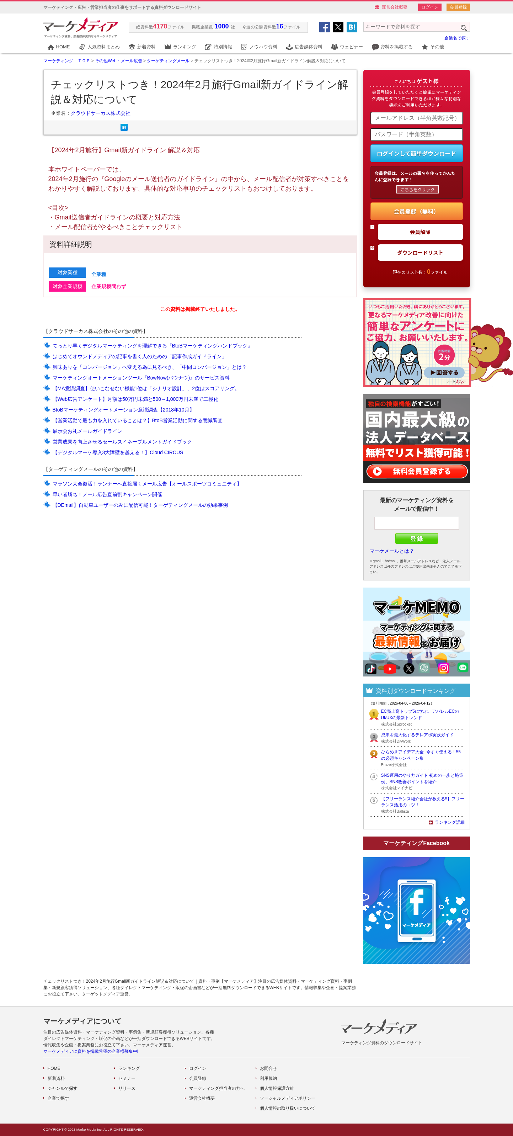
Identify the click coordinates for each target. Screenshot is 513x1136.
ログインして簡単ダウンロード (416, 153)
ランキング (184, 46)
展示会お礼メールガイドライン (87, 431)
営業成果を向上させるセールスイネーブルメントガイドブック (122, 442)
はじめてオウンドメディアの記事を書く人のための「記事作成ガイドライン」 (140, 356)
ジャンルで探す (63, 1088)
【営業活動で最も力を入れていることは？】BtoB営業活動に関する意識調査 (138, 420)
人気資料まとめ (103, 46)
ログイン (429, 7)
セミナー (126, 1078)
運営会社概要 (394, 7)
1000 (222, 26)
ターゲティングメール (168, 60)
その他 (437, 46)
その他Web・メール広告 (118, 60)
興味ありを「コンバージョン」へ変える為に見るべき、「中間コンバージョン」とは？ (150, 367)
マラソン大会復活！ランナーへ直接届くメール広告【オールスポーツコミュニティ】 (147, 484)
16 (279, 26)
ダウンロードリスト (420, 252)
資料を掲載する (396, 46)
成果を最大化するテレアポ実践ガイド (417, 734)
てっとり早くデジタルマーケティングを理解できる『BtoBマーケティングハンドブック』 (152, 346)
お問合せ (268, 1068)
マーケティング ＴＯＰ (66, 60)
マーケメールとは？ (391, 551)
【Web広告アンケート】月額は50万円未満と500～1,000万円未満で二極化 (136, 399)
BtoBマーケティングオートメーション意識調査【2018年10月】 (123, 410)
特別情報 (223, 46)
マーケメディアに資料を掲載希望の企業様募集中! (90, 1051)
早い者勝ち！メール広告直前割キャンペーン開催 (107, 494)
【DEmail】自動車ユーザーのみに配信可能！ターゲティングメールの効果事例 (140, 505)
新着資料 (146, 46)
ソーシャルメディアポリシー (287, 1098)
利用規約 (268, 1078)
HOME (63, 46)
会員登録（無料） (416, 211)
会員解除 (420, 231)
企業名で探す (457, 38)
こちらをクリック (417, 189)
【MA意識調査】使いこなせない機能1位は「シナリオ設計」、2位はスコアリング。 (146, 388)
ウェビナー (351, 46)
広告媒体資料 (308, 46)
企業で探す (58, 1098)
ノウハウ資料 (263, 46)
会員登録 (458, 7)
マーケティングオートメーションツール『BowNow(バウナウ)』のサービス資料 (141, 378)
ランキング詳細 (450, 822)
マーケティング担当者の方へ (217, 1088)
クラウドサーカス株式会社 (100, 113)
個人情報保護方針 (277, 1088)
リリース (126, 1088)
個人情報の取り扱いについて (287, 1108)
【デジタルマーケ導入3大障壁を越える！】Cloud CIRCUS (118, 452)
